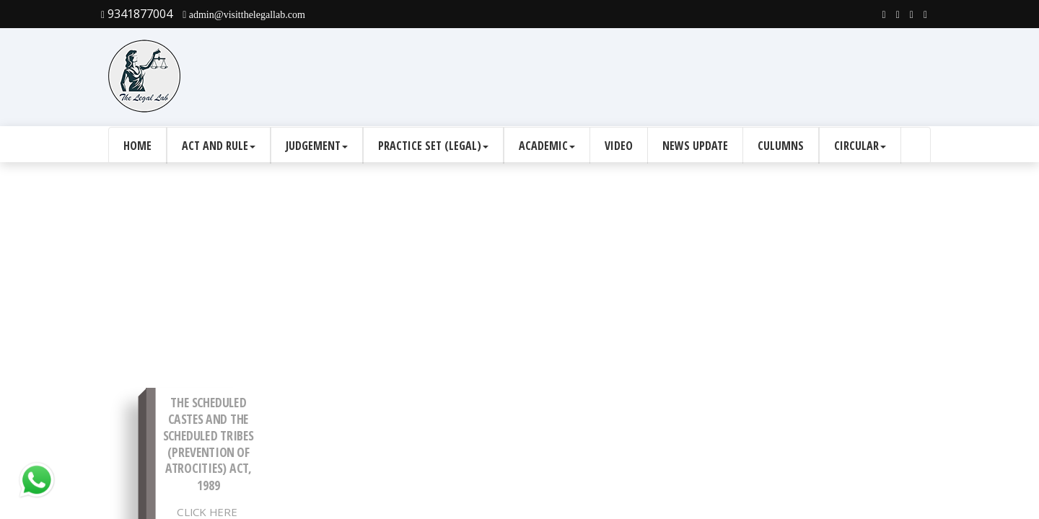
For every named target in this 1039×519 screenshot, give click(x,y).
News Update (695, 146)
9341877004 (136, 14)
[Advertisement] (668, 76)
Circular (860, 146)
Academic (547, 146)
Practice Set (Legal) (433, 146)
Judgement (317, 146)
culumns (781, 146)
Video (619, 146)
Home (137, 146)
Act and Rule (218, 146)
